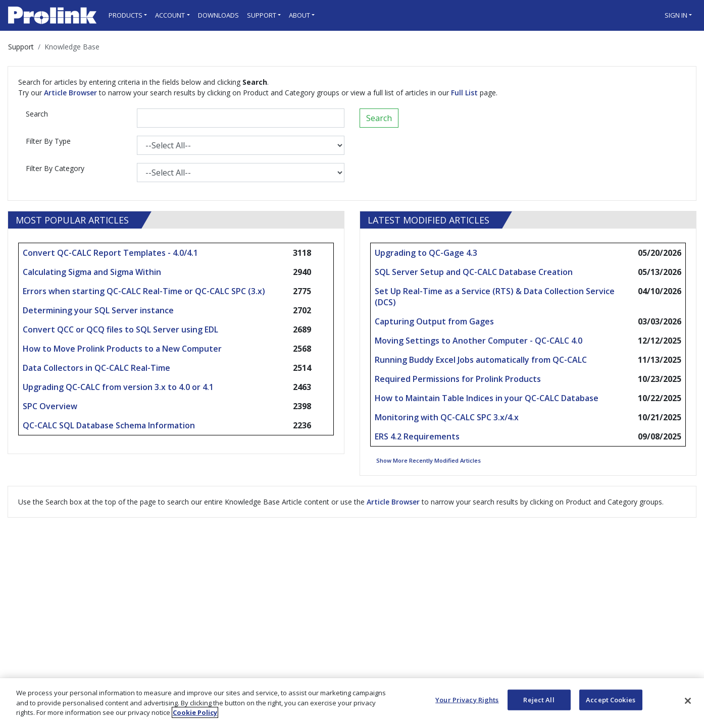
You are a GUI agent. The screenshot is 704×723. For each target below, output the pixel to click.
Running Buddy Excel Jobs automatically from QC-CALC (481, 359)
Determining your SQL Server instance (98, 310)
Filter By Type (48, 141)
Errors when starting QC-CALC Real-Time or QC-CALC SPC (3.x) (144, 291)
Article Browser (70, 92)
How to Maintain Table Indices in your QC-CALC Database (486, 398)
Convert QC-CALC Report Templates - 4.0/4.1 (110, 252)
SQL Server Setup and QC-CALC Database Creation (474, 271)
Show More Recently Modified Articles (428, 460)
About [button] (299, 15)
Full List (464, 92)
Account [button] (170, 15)
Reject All (538, 699)
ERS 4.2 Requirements (417, 436)
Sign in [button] (676, 15)
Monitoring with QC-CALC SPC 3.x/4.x (447, 417)
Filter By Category (55, 168)
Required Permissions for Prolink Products (458, 378)
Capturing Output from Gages (434, 321)
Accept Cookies (610, 699)
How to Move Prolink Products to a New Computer (122, 348)
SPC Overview (50, 406)
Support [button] (261, 15)
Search (37, 114)
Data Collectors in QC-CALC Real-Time (96, 367)
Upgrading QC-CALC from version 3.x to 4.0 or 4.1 (118, 387)
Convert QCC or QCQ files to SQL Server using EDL (120, 329)
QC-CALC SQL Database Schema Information (109, 425)
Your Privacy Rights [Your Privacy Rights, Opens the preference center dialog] (466, 699)
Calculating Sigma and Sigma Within (92, 271)
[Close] (688, 701)
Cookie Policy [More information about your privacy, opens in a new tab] (195, 712)
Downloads (218, 15)
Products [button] (125, 15)
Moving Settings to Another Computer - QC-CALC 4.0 (478, 340)
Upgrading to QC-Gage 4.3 (426, 252)
